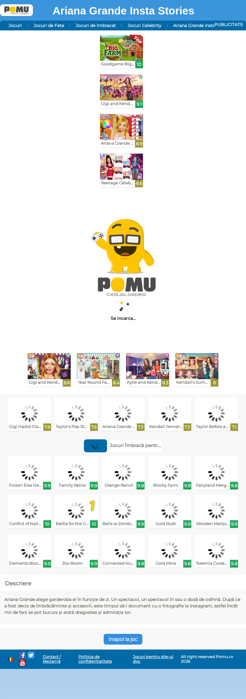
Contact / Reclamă (52, 659)
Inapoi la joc (123, 639)
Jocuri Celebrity (144, 25)
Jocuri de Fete (49, 25)
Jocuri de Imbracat (96, 25)
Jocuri (15, 25)
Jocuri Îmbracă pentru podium (132, 445)
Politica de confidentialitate (95, 659)
